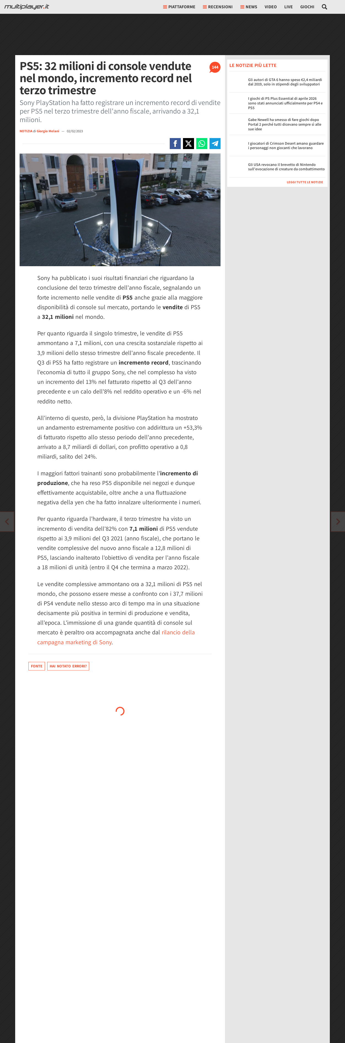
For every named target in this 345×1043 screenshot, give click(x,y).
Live (288, 7)
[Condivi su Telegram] (215, 143)
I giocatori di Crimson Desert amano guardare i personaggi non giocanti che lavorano (286, 145)
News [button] (248, 7)
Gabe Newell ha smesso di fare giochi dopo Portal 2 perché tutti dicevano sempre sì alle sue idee (284, 124)
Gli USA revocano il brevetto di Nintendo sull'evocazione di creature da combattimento (286, 167)
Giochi (307, 7)
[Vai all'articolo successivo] (7, 521)
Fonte (37, 666)
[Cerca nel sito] (324, 7)
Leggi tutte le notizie (305, 182)
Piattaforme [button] (179, 7)
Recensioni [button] (218, 7)
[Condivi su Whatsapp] (201, 143)
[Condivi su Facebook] (175, 143)
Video (271, 7)
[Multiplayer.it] (26, 7)
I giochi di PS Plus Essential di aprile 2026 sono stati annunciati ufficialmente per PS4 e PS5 (285, 103)
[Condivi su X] (188, 143)
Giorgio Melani (48, 131)
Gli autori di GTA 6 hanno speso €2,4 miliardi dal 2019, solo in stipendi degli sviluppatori (285, 82)
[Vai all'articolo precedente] (338, 521)
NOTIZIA (26, 131)
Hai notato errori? (68, 666)
